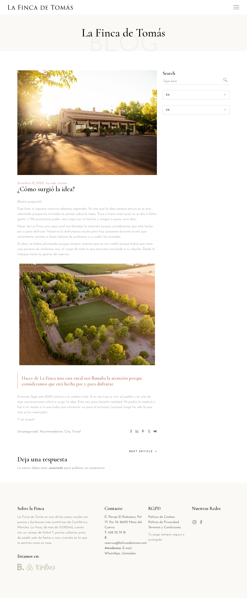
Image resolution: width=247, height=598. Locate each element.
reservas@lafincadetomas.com (126, 543)
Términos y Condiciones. (164, 527)
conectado (56, 468)
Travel (76, 431)
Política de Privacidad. (163, 522)
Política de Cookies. (161, 517)
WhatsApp (112, 553)
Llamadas (129, 553)
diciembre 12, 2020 (30, 183)
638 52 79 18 (117, 532)
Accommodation (51, 431)
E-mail (127, 548)
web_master (58, 183)
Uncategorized (27, 431)
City (67, 431)
